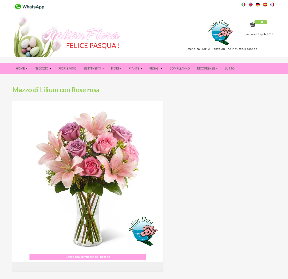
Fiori (116, 68)
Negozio (43, 68)
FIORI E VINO (67, 68)
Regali (155, 68)
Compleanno (179, 68)
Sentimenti (94, 68)
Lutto (230, 68)
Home (22, 68)
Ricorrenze (207, 68)
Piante (135, 68)
